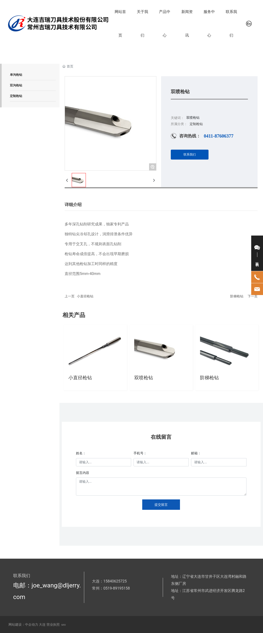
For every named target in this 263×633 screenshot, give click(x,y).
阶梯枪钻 (236, 296)
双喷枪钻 (143, 377)
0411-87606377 (219, 136)
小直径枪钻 (85, 296)
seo (63, 624)
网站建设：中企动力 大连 (27, 624)
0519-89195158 (116, 588)
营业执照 (53, 624)
